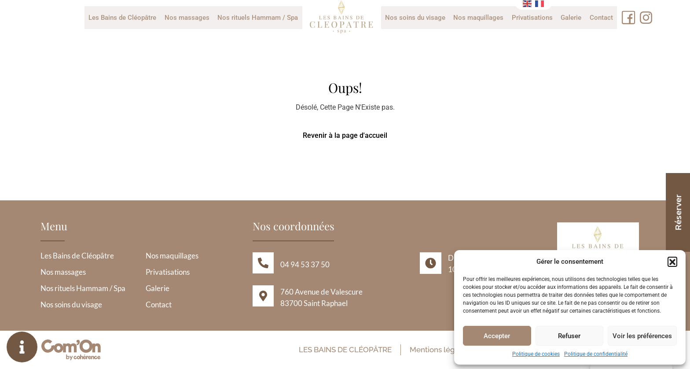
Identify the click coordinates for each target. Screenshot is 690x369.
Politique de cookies (536, 354)
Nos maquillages (478, 18)
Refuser (569, 336)
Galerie (570, 18)
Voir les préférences (642, 336)
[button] (672, 261)
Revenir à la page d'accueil (345, 135)
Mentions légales (438, 349)
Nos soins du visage (415, 18)
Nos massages (187, 18)
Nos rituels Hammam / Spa (258, 18)
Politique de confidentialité (596, 354)
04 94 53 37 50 (305, 264)
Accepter (497, 336)
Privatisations (531, 18)
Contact (600, 18)
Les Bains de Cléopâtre (123, 18)
